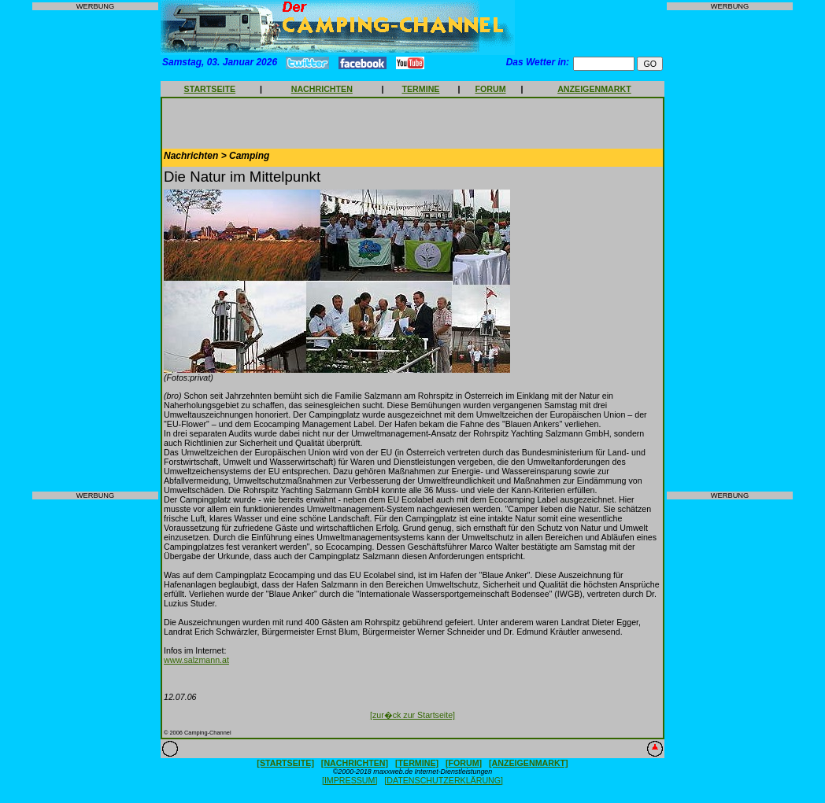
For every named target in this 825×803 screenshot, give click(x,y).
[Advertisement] (95, 251)
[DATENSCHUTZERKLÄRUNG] (443, 780)
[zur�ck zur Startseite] (412, 715)
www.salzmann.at (196, 660)
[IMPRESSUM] (349, 780)
